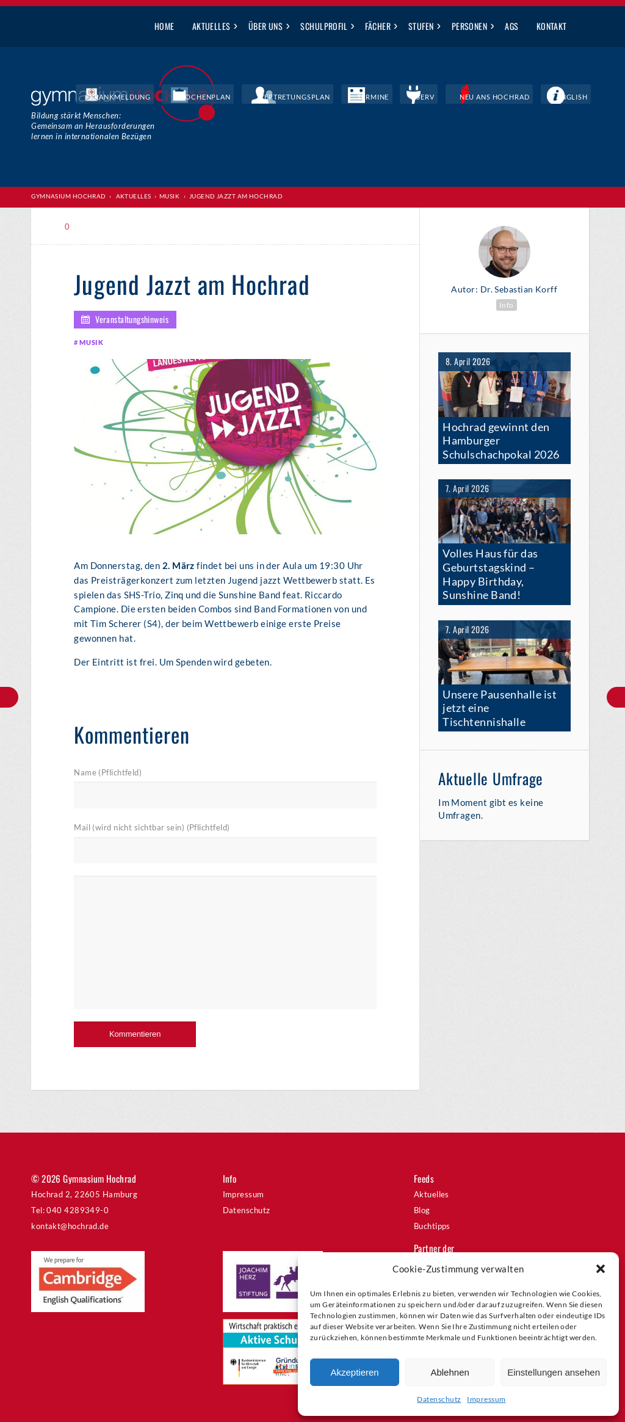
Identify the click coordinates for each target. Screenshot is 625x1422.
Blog (422, 1211)
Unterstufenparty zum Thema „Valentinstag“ (616, 697)
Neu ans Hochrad (517, 97)
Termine (421, 97)
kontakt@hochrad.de (70, 1226)
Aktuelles (211, 26)
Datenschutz (439, 1399)
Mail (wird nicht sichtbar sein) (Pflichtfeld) (151, 828)
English (579, 97)
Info (506, 304)
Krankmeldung (219, 97)
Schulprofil (323, 26)
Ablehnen (449, 1372)
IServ (459, 97)
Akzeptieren (354, 1372)
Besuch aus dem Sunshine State (9, 697)
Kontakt (551, 26)
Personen (470, 26)
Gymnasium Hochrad (68, 196)
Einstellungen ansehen (553, 1372)
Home (164, 26)
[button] (600, 1269)
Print (101, 226)
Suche (585, 27)
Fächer (378, 26)
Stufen (421, 26)
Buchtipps (432, 1226)
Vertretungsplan (359, 97)
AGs (511, 26)
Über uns (265, 26)
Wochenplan (286, 97)
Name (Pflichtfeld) (108, 773)
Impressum (486, 1399)
